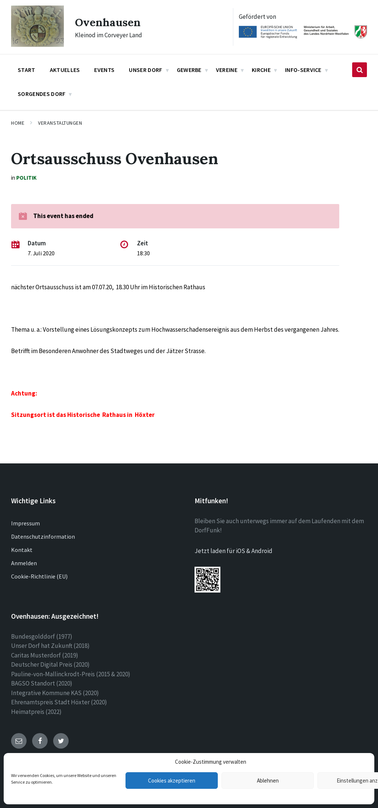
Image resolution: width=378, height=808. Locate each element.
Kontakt (21, 549)
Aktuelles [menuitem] (65, 69)
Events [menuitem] (104, 69)
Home (17, 123)
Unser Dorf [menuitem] (145, 69)
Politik (26, 177)
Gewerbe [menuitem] (189, 69)
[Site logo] (37, 45)
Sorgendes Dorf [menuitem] (41, 93)
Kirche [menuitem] (261, 69)
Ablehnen (268, 780)
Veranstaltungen (60, 123)
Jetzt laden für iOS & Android (233, 551)
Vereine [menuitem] (226, 69)
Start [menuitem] (26, 69)
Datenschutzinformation (43, 536)
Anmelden (24, 563)
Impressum (25, 523)
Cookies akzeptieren (171, 780)
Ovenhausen (108, 22)
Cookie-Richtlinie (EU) (39, 576)
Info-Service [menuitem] (303, 69)
